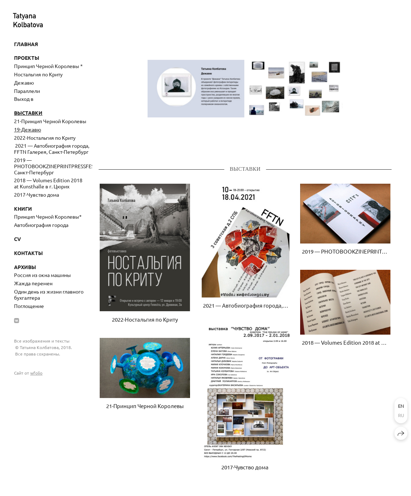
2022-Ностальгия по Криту (45, 137)
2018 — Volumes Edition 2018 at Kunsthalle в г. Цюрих (48, 183)
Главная (26, 44)
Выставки (28, 113)
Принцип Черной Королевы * (48, 66)
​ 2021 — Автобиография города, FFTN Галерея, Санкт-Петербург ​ (52, 148)
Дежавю (24, 82)
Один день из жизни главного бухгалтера (48, 294)
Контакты (28, 253)
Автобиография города (41, 225)
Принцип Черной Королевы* (48, 216)
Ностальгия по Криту (38, 74)
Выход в (23, 98)
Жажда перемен (33, 283)
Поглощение (29, 306)
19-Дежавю (27, 129)
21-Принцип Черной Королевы (50, 121)
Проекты (26, 57)
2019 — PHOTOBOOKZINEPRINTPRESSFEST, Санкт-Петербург (53, 166)
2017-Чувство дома (36, 194)
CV (17, 239)
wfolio (36, 373)
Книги (23, 208)
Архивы (25, 267)
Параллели (27, 91)
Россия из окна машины (42, 275)
